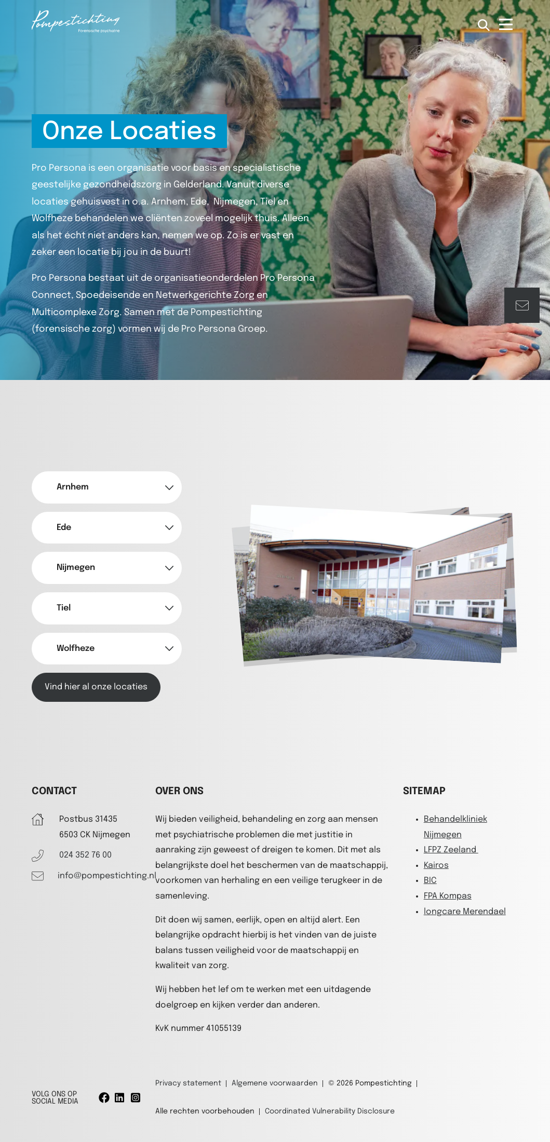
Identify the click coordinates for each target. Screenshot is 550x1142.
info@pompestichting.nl (107, 876)
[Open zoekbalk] (484, 25)
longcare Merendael (465, 911)
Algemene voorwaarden (275, 1083)
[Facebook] (104, 1097)
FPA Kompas (448, 896)
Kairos (436, 865)
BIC (430, 880)
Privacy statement (188, 1083)
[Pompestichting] (76, 30)
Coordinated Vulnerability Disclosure (330, 1111)
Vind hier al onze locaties (96, 687)
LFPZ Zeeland (451, 850)
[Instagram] (136, 1097)
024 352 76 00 (85, 855)
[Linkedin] (120, 1097)
